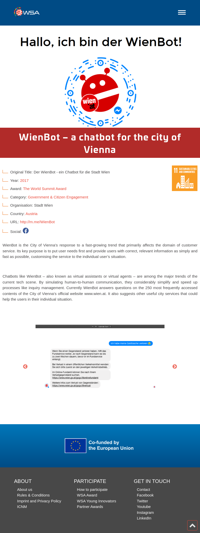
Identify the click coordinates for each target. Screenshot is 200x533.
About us (24, 489)
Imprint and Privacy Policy (39, 501)
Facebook (145, 495)
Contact (143, 489)
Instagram (145, 512)
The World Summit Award (44, 188)
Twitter (142, 501)
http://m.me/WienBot (37, 222)
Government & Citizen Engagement (58, 197)
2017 (24, 180)
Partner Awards (90, 506)
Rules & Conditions (33, 495)
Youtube (144, 506)
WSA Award (87, 495)
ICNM (22, 506)
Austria (32, 213)
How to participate (92, 489)
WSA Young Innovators (96, 501)
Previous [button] (25, 366)
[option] (100, 77)
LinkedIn (144, 518)
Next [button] (174, 366)
